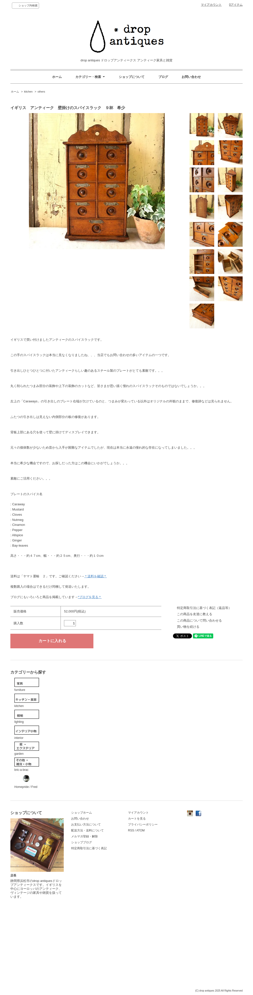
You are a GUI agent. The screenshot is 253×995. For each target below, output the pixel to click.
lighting (26, 717)
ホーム (57, 77)
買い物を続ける (188, 627)
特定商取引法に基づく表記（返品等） (204, 608)
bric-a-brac (26, 764)
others (41, 91)
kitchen (28, 91)
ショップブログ (81, 842)
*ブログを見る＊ (90, 597)
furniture (26, 685)
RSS (131, 830)
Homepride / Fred (26, 781)
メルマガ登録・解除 (84, 836)
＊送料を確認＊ (95, 576)
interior (26, 733)
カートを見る (137, 818)
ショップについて (132, 77)
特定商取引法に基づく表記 (89, 848)
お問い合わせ (191, 77)
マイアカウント (211, 4)
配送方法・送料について (87, 830)
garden (26, 749)
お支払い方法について (86, 824)
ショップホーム (81, 812)
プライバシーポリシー (143, 824)
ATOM (140, 830)
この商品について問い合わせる (199, 620)
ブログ (163, 77)
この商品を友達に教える (194, 614)
